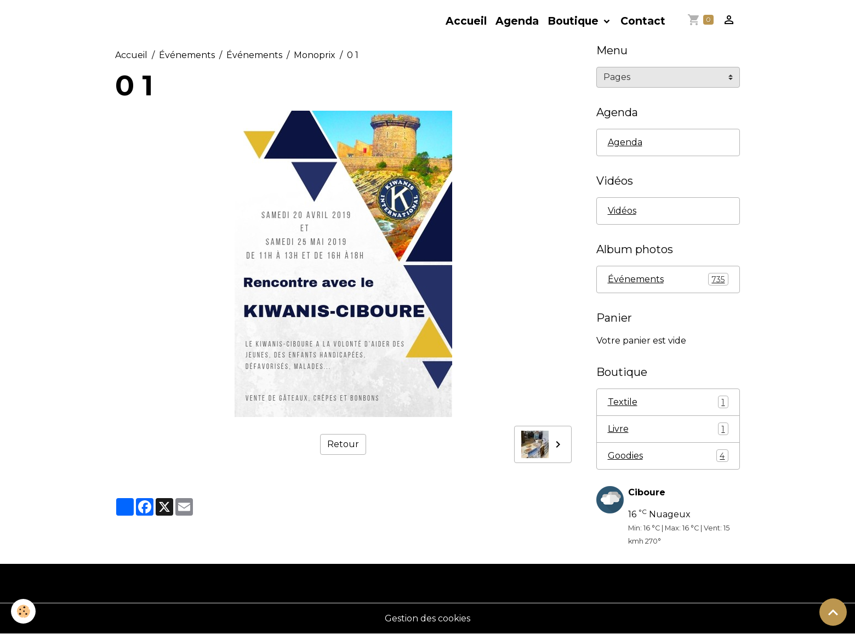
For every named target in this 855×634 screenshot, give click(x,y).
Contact (642, 20)
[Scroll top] (833, 612)
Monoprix (314, 55)
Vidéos (622, 210)
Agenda (517, 20)
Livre (668, 428)
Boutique (574, 20)
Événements (187, 55)
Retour (343, 444)
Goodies (668, 455)
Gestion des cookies (427, 618)
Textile (668, 402)
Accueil (466, 20)
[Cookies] (23, 611)
